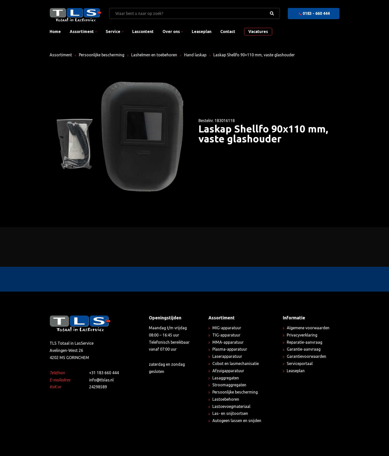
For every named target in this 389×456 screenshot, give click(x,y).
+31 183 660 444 (104, 372)
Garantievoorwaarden (306, 356)
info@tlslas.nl (101, 380)
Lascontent (143, 31)
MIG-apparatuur (226, 328)
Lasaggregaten (225, 378)
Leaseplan (201, 31)
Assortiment (82, 31)
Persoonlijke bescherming (101, 55)
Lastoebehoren (225, 399)
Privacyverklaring (302, 335)
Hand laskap (195, 55)
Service (113, 31)
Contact (227, 31)
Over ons (171, 31)
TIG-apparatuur (226, 335)
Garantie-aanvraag (304, 349)
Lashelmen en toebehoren (154, 55)
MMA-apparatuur (228, 342)
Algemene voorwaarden (308, 328)
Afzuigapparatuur (228, 370)
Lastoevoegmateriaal (231, 406)
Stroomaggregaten (229, 385)
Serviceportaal (300, 363)
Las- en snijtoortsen (230, 413)
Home (55, 31)
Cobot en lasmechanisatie (235, 363)
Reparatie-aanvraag (304, 342)
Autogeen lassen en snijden (236, 420)
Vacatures (258, 31)
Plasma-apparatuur (229, 349)
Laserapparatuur (227, 356)
